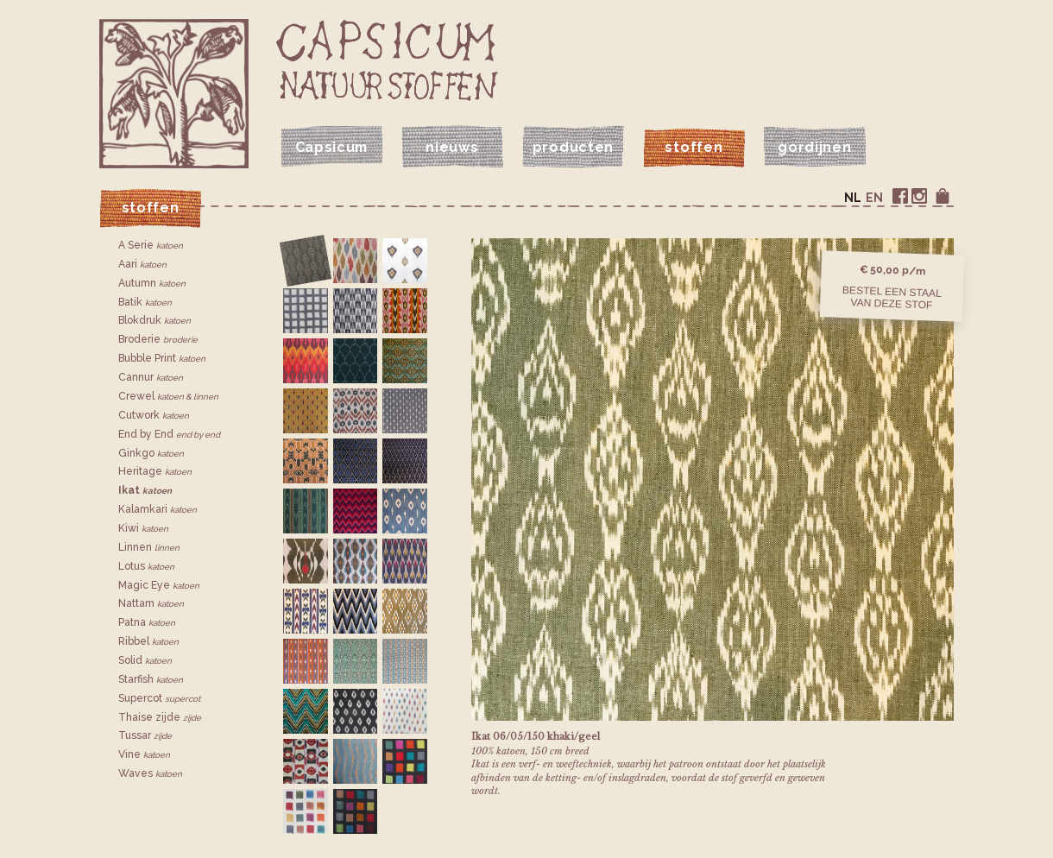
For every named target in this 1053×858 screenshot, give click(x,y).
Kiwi (143, 528)
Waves (150, 773)
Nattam (151, 603)
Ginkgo (151, 453)
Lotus (146, 566)
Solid (145, 660)
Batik (145, 302)
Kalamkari (157, 509)
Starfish (150, 679)
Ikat (145, 490)
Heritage (155, 471)
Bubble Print (161, 358)
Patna (146, 622)
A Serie (150, 245)
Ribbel (148, 641)
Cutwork (153, 415)
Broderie (158, 339)
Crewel (168, 396)
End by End (169, 434)
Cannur (150, 377)
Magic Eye (158, 585)
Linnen (149, 547)
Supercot (159, 698)
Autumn (152, 283)
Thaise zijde (159, 717)
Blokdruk (154, 320)
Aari (142, 264)
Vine (144, 754)
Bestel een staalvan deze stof (892, 297)
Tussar (145, 735)
